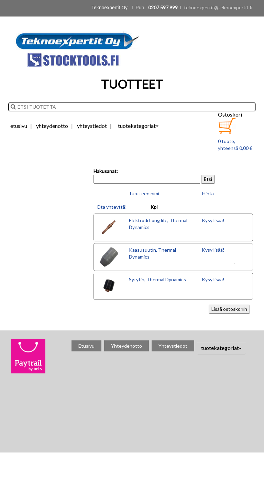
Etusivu (18, 125)
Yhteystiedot (92, 125)
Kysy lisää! (213, 220)
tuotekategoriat (138, 125)
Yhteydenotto (52, 125)
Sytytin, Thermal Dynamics (157, 279)
